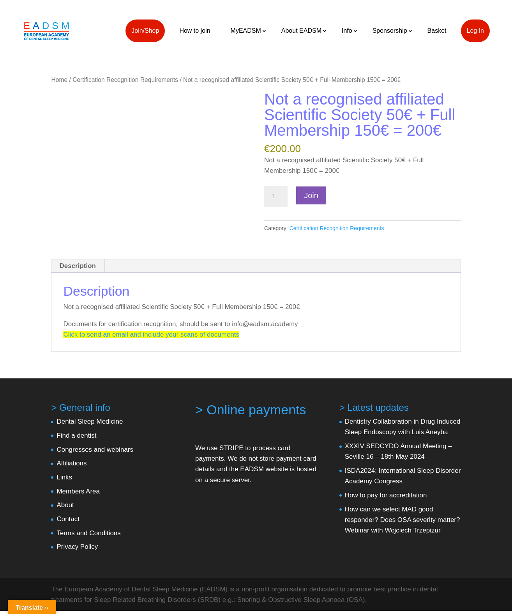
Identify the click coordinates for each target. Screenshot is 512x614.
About (65, 505)
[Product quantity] (276, 197)
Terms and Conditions (88, 533)
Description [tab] (77, 266)
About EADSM (301, 30)
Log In (475, 30)
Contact (67, 519)
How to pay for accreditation (386, 495)
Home (59, 79)
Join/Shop (145, 30)
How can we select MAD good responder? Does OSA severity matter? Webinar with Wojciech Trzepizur (402, 520)
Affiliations (71, 463)
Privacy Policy (77, 546)
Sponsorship (390, 30)
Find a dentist (76, 435)
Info (347, 30)
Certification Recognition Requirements (125, 79)
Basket (437, 30)
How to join (194, 30)
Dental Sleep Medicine (89, 421)
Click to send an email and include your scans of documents (151, 334)
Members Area (78, 491)
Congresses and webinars (94, 449)
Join (311, 195)
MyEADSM (246, 30)
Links (64, 477)
